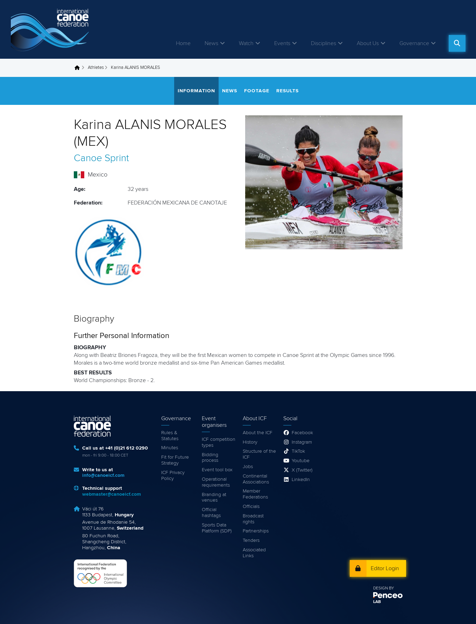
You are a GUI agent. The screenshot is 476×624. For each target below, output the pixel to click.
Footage (256, 90)
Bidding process (210, 457)
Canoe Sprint (101, 158)
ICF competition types (218, 442)
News (211, 43)
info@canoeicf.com (103, 475)
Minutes (169, 447)
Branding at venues (214, 497)
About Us (368, 43)
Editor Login (385, 568)
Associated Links (254, 552)
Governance (414, 43)
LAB (377, 602)
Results (287, 90)
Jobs (248, 466)
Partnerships (256, 531)
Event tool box (217, 469)
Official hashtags (211, 512)
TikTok (298, 451)
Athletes (96, 67)
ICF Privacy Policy (173, 475)
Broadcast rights (253, 519)
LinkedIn (301, 479)
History (250, 442)
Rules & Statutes (169, 435)
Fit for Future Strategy (175, 460)
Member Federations (255, 494)
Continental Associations (256, 479)
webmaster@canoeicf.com (111, 494)
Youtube (301, 460)
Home (183, 43)
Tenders (251, 540)
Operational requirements (216, 482)
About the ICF (257, 432)
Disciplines (323, 43)
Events (282, 43)
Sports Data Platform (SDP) (217, 528)
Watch (246, 43)
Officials (251, 506)
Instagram (302, 442)
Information (196, 90)
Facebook (302, 432)
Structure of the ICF (259, 454)
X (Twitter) (302, 470)
